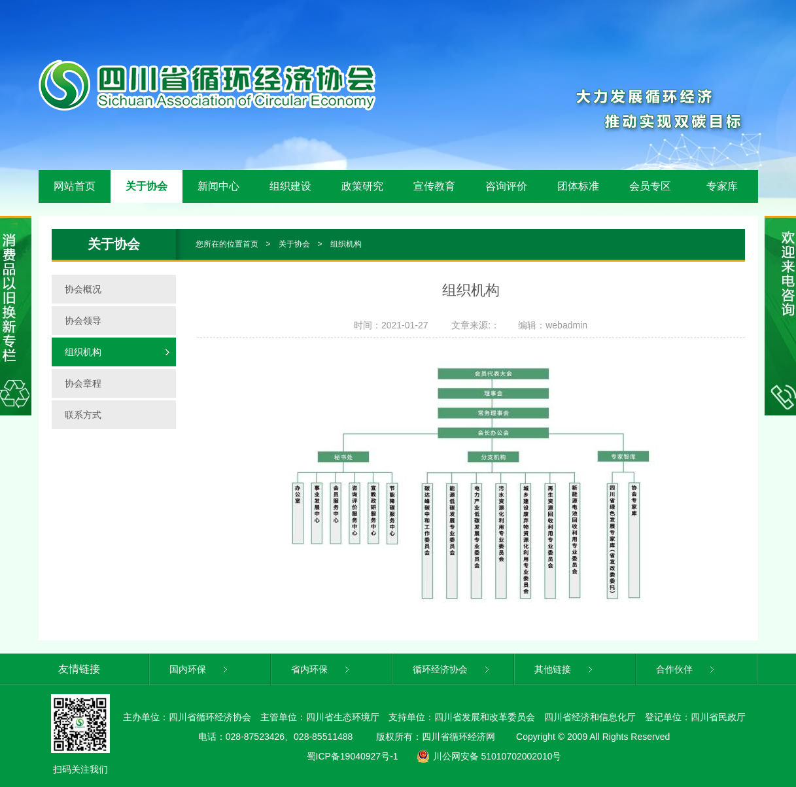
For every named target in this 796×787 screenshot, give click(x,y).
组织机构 (346, 244)
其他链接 (564, 669)
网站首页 (74, 186)
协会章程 (83, 383)
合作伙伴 (686, 669)
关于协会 (146, 186)
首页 (250, 244)
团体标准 (578, 186)
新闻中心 (218, 186)
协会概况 (83, 289)
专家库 (722, 186)
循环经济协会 (452, 669)
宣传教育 (434, 186)
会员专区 (650, 186)
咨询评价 (506, 186)
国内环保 (199, 669)
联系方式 (83, 415)
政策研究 (362, 186)
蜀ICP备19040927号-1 (352, 756)
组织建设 (290, 186)
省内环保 (321, 669)
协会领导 (83, 320)
